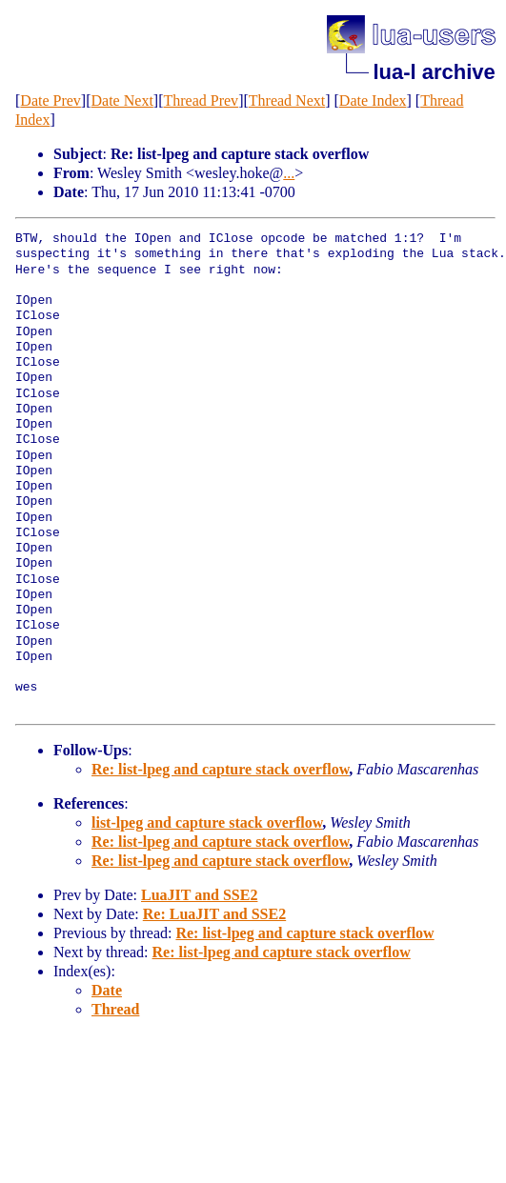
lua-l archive (434, 72)
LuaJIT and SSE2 (199, 895)
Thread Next (287, 100)
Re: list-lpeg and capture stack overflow (220, 769)
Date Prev (50, 100)
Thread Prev (200, 100)
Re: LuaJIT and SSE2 (214, 914)
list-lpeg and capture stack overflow (206, 822)
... (288, 173)
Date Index (373, 100)
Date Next (122, 100)
